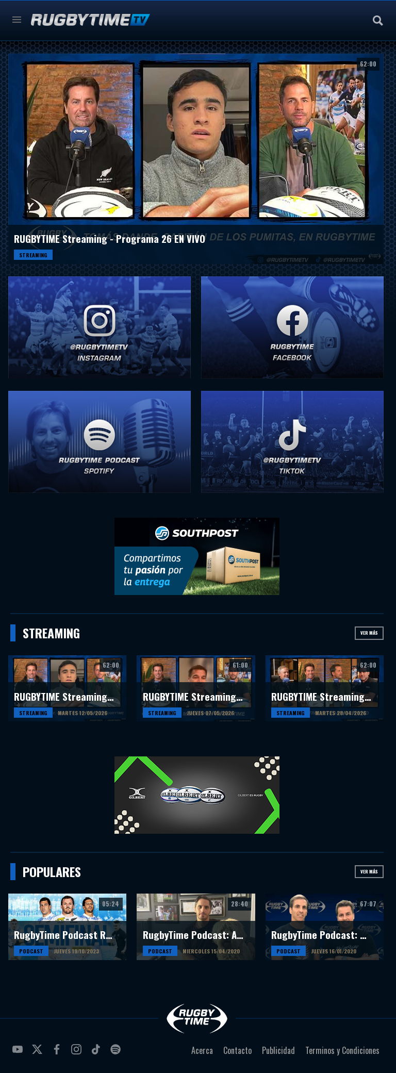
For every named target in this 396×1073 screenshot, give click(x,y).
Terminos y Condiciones (342, 1050)
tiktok (97, 1053)
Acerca (202, 1050)
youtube (19, 1053)
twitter (38, 1053)
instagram (78, 1053)
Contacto (237, 1050)
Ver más (369, 632)
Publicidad (278, 1050)
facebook (58, 1053)
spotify (117, 1053)
